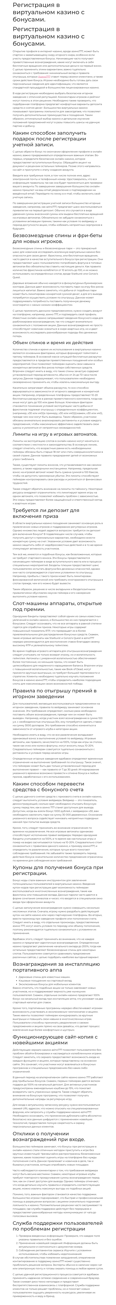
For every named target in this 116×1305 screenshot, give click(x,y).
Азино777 (44, 76)
